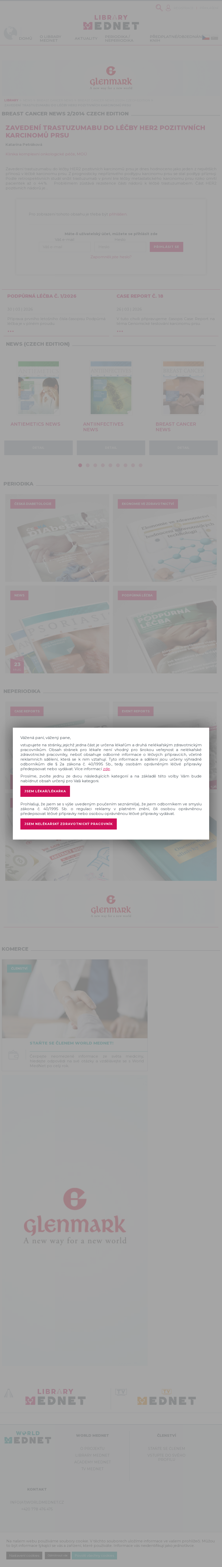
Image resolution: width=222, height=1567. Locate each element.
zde (106, 768)
